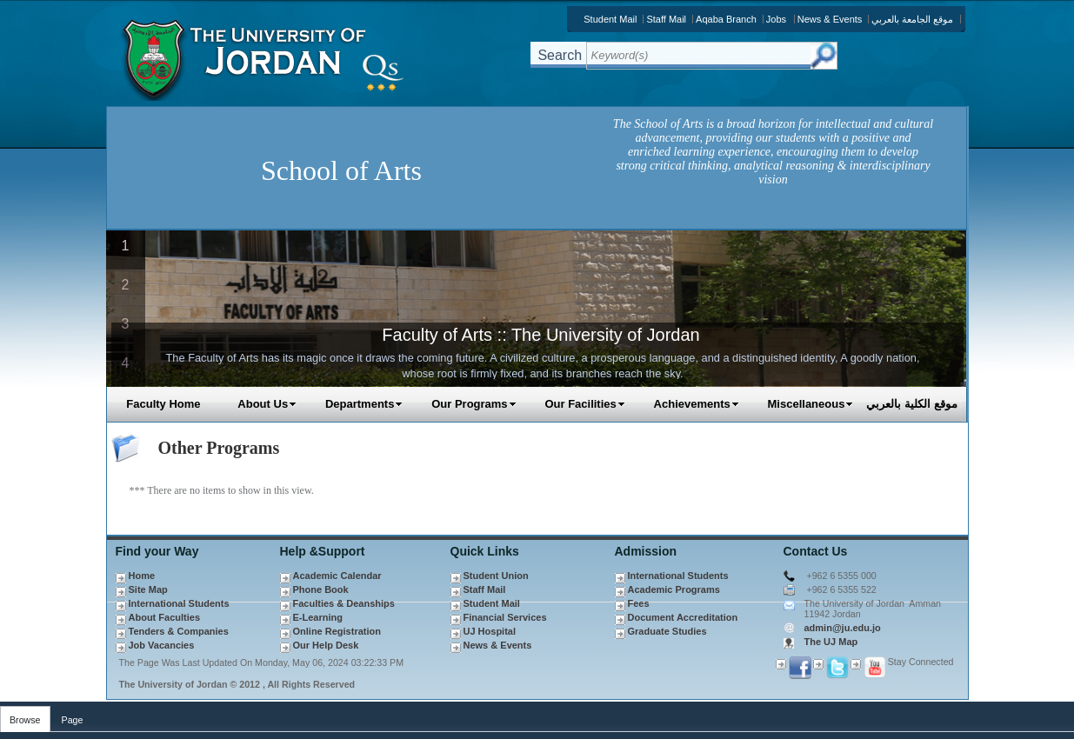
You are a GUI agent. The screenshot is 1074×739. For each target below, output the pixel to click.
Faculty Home (163, 403)
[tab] (25, 716)
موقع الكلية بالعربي (911, 403)
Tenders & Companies (179, 631)
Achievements (696, 403)
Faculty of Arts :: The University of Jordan (540, 334)
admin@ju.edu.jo (842, 627)
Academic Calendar (337, 575)
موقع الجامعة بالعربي (912, 19)
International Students (179, 603)
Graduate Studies (667, 631)
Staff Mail (666, 19)
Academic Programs (674, 589)
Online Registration (337, 631)
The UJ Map (831, 641)
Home (142, 575)
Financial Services (505, 617)
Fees (639, 603)
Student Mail (610, 19)
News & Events (830, 19)
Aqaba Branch (726, 19)
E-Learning (318, 617)
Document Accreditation (683, 617)
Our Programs (473, 403)
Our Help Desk (326, 645)
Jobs (776, 19)
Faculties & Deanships (344, 603)
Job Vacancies (162, 645)
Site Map (148, 589)
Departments (364, 403)
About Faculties (165, 617)
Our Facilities (584, 403)
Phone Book (321, 589)
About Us (267, 403)
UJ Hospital (490, 631)
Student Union (496, 575)
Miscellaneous (811, 403)
